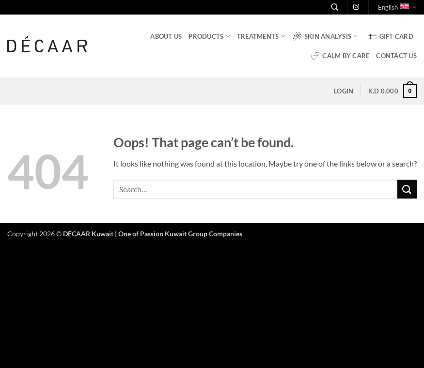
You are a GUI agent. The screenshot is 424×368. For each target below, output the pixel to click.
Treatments (261, 36)
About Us (166, 36)
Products (209, 36)
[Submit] (407, 189)
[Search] (334, 7)
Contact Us (396, 56)
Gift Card (390, 36)
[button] (343, 91)
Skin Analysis (325, 36)
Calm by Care (339, 56)
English (397, 7)
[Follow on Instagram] (356, 7)
